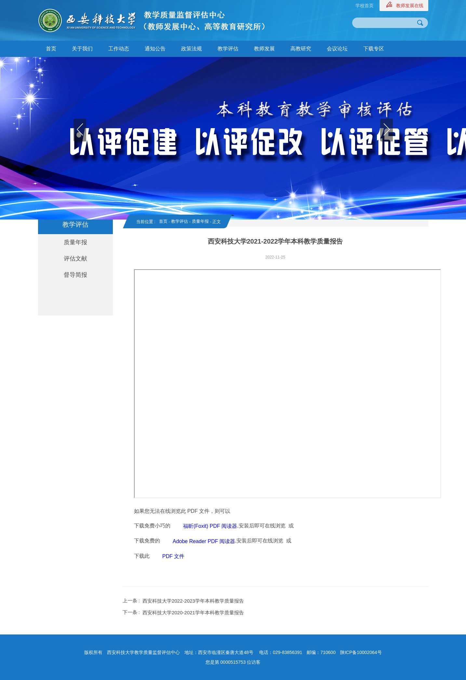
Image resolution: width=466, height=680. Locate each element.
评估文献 (75, 258)
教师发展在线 (409, 5)
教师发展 (264, 48)
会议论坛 (337, 48)
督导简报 (75, 275)
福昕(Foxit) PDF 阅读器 (210, 526)
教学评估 (228, 48)
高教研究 (300, 48)
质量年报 (75, 242)
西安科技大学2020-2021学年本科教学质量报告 (193, 612)
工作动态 (118, 48)
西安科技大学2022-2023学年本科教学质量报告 (193, 601)
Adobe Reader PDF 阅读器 (204, 541)
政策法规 (191, 48)
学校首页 (364, 5)
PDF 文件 (173, 556)
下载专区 (373, 48)
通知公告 (155, 48)
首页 (51, 48)
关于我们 (82, 48)
